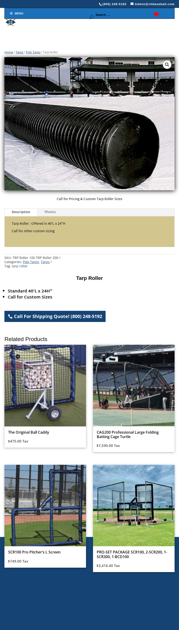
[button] (167, 64)
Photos (50, 212)
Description (21, 212)
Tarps (19, 52)
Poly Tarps (33, 52)
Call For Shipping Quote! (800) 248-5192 (58, 316)
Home (8, 52)
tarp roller (20, 266)
